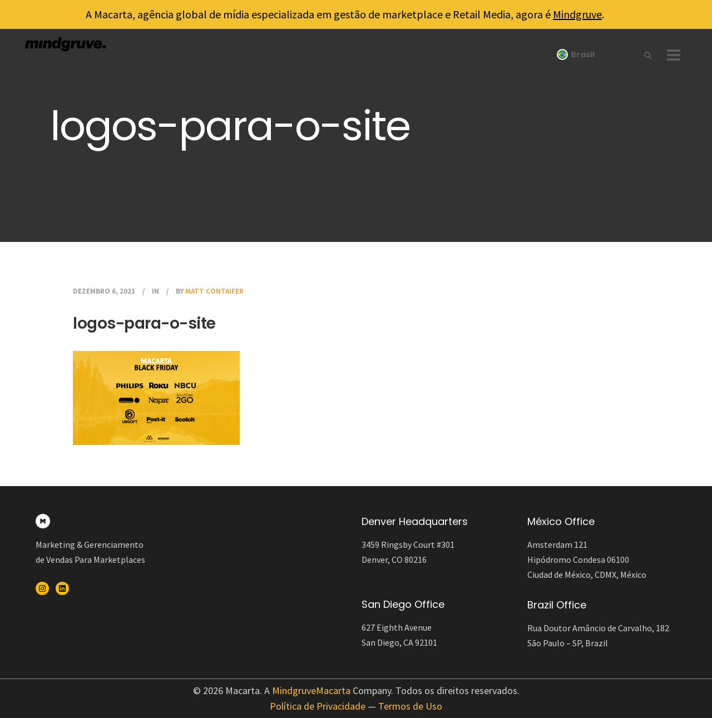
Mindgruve (577, 14)
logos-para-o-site (144, 323)
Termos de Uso (410, 706)
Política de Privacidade (317, 706)
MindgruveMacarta (311, 690)
